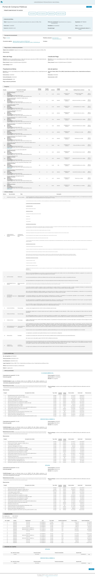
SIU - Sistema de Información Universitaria (50, 575)
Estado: (4, 368)
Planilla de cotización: (47, 37)
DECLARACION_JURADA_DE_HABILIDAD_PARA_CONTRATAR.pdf (26, 42)
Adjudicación (51, 13)
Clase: (76, 25)
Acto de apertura (42, 13)
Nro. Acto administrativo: (7, 517)
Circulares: (45, 41)
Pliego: (4, 37)
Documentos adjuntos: (7, 41)
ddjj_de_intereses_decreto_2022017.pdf (21, 41)
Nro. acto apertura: (7, 356)
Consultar (8, 37)
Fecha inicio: (6, 25)
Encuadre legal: (51, 28)
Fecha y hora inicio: (7, 358)
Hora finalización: (6, 360)
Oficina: (4, 365)
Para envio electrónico (56, 38)
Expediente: (77, 22)
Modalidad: (50, 25)
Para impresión (55, 37)
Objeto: (5, 22)
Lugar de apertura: (7, 363)
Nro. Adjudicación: (6, 516)
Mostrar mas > (9, 148)
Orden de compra (61, 13)
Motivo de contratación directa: (82, 28)
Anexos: (69, 37)
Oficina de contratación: (53, 22)
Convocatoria (32, 13)
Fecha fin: (6, 28)
